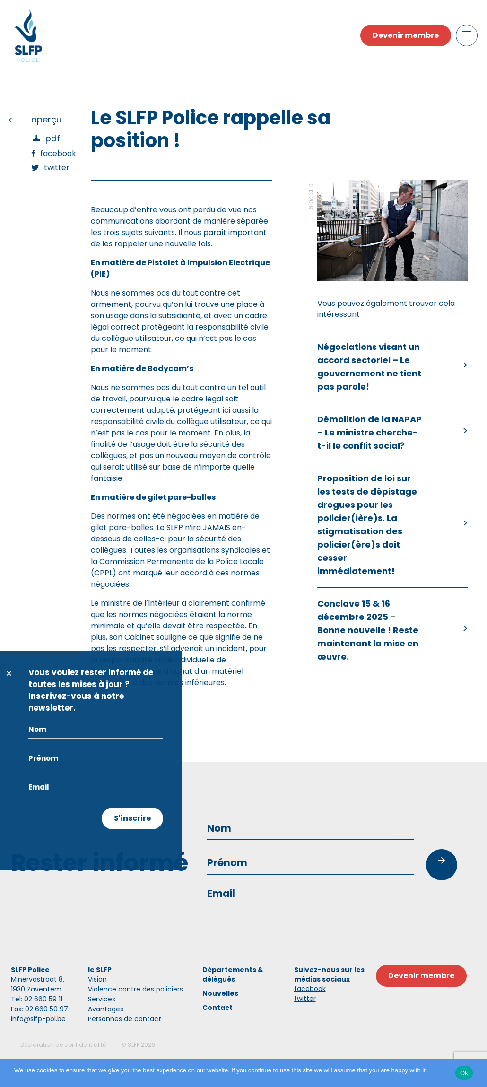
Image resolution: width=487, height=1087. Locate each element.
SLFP (133, 1045)
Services (101, 999)
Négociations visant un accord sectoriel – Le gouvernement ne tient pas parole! (369, 366)
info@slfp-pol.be (38, 1019)
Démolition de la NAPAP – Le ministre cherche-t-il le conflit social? (369, 432)
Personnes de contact (124, 1019)
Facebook (58, 153)
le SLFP (100, 969)
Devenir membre (406, 35)
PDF (52, 138)
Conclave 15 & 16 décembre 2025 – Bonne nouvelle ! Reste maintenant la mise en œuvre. (367, 630)
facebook (310, 988)
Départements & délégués (232, 974)
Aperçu (46, 119)
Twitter (57, 167)
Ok (464, 1073)
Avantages (105, 1009)
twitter (305, 998)
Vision (97, 979)
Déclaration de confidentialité (63, 1045)
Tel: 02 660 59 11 (36, 999)
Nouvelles (220, 993)
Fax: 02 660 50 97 (39, 1009)
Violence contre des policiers (135, 989)
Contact (217, 1007)
